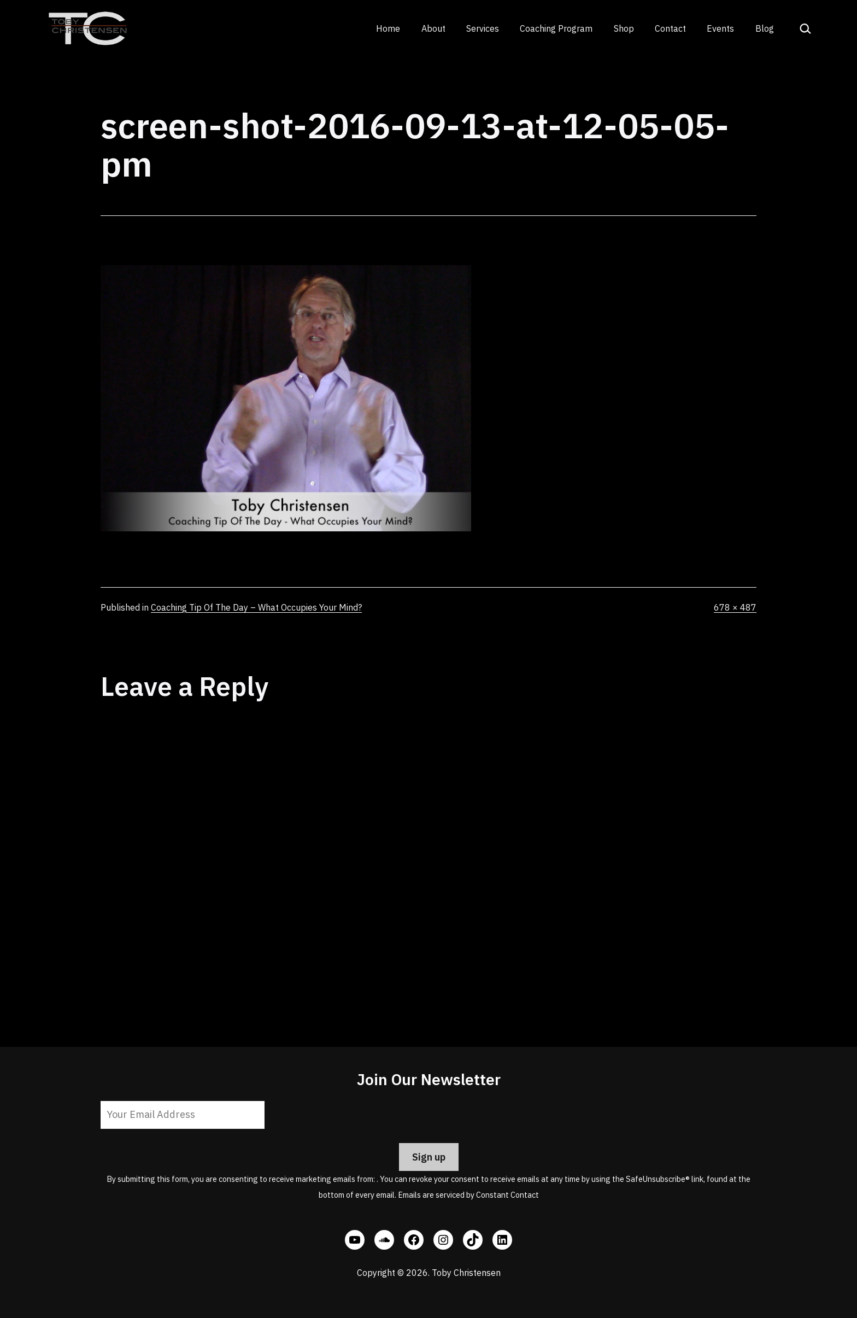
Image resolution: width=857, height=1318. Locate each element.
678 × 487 (735, 607)
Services (482, 28)
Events (720, 28)
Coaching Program (556, 28)
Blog (764, 28)
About (433, 28)
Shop (624, 28)
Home (388, 28)
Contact (670, 28)
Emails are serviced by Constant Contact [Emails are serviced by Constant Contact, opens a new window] (468, 1195)
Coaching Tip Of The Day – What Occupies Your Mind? (256, 607)
